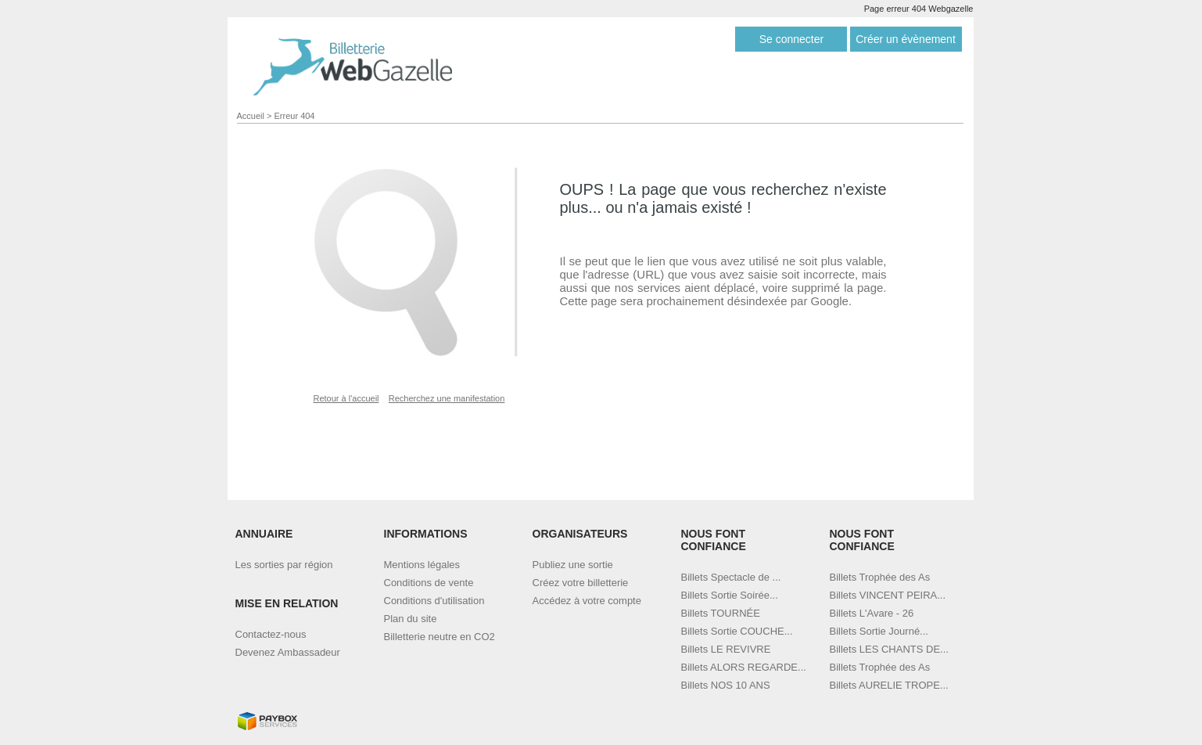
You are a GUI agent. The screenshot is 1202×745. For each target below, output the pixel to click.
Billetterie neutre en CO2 (439, 636)
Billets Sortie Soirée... (729, 595)
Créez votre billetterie (581, 582)
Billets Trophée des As (880, 577)
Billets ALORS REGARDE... (743, 667)
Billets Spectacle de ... (731, 577)
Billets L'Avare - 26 (872, 613)
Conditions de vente (429, 582)
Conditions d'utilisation (434, 600)
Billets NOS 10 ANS (725, 685)
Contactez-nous (271, 634)
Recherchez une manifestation (447, 398)
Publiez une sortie (573, 564)
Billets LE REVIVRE (726, 649)
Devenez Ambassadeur (287, 652)
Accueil (250, 116)
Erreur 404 (294, 116)
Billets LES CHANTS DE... (889, 649)
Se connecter (791, 39)
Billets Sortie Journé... (879, 631)
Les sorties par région (284, 564)
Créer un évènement (906, 39)
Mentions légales (422, 564)
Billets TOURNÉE (720, 613)
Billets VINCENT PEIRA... (888, 595)
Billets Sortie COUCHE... (737, 631)
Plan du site (410, 618)
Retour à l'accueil (346, 398)
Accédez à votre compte (587, 600)
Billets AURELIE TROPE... (889, 685)
